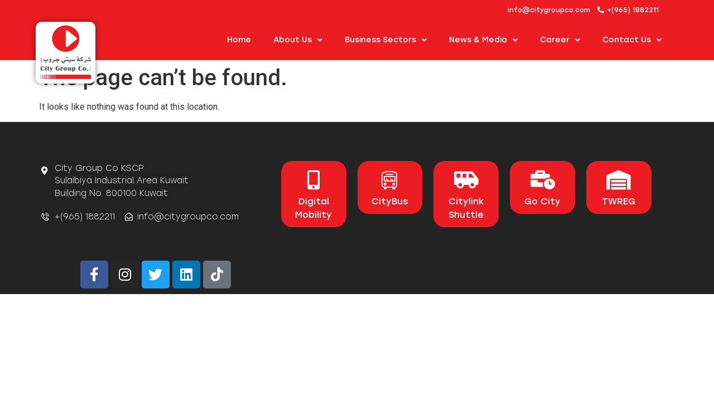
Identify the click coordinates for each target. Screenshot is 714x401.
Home (239, 40)
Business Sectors (386, 40)
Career (560, 40)
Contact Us (632, 40)
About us (297, 40)
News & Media (483, 40)
